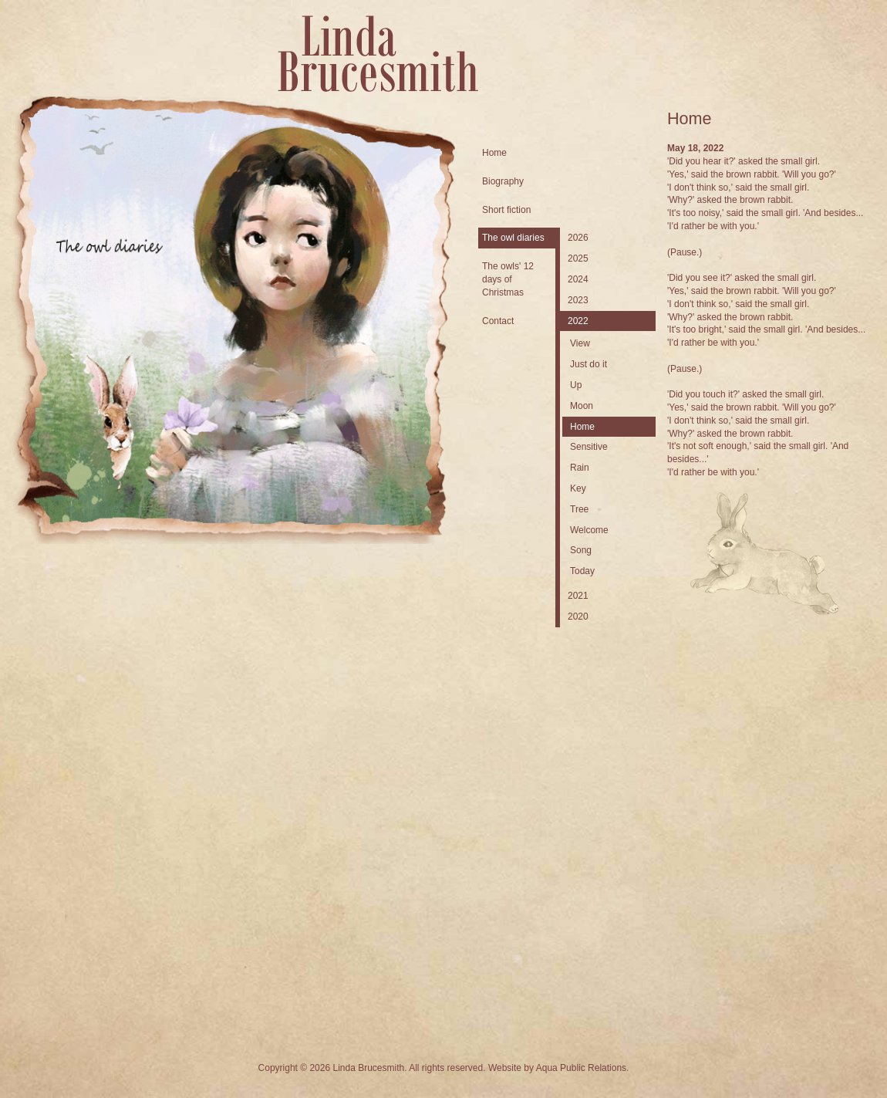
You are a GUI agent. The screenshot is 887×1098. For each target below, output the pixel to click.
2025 (578, 258)
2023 (578, 300)
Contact (498, 321)
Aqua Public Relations (581, 1068)
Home (494, 152)
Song (581, 550)
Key (578, 488)
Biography (503, 181)
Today (582, 571)
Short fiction (506, 209)
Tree (579, 509)
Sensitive (589, 446)
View (580, 343)
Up (576, 385)
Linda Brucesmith (378, 53)
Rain (579, 467)
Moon (581, 405)
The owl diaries (513, 237)
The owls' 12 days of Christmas (508, 279)
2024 (578, 279)
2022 (578, 321)
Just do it (588, 364)
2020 (578, 616)
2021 (578, 595)
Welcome (589, 530)
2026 (578, 237)
